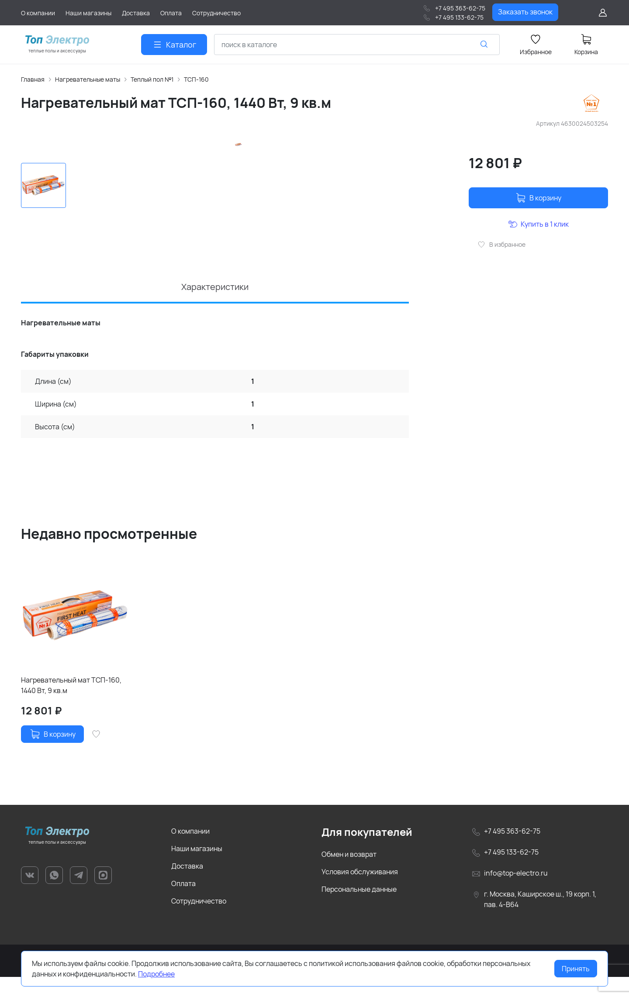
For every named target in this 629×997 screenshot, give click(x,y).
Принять (576, 968)
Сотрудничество (198, 921)
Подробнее (156, 974)
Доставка (187, 886)
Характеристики (215, 307)
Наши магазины (196, 868)
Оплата (183, 903)
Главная (33, 79)
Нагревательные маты (87, 79)
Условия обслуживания (359, 892)
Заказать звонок (525, 12)
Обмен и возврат (349, 874)
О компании (190, 851)
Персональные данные (359, 909)
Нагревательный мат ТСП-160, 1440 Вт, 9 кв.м (71, 705)
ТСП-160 (196, 79)
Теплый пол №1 (152, 79)
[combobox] (357, 44)
